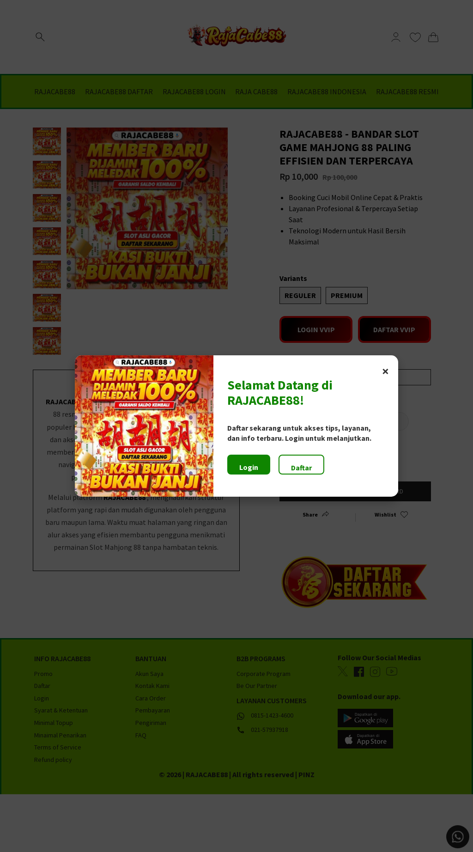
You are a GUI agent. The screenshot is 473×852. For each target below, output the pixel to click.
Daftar (301, 467)
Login (248, 467)
